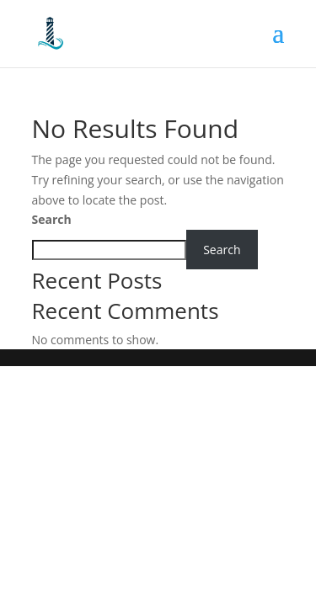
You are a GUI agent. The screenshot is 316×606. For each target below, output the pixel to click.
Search (52, 219)
